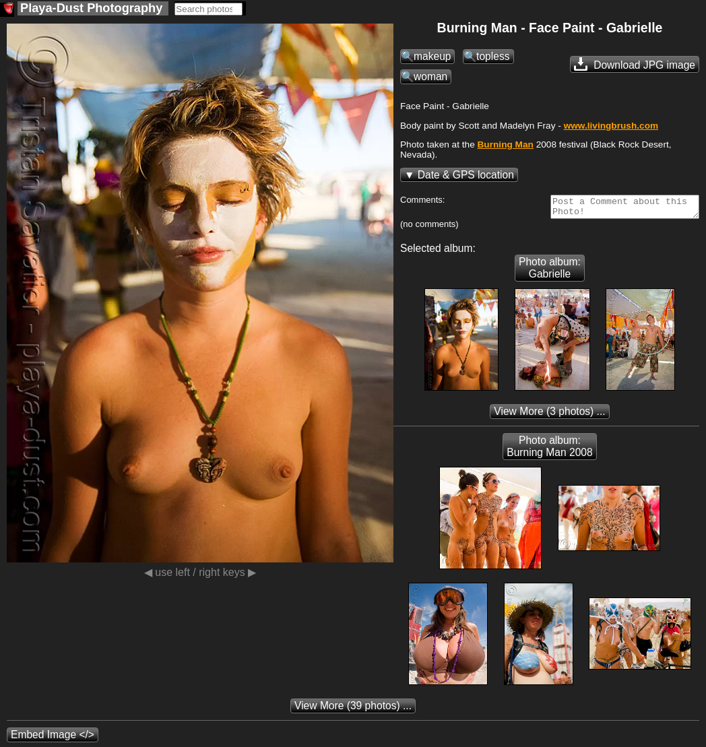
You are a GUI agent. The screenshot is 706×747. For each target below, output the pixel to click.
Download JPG (634, 64)
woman (430, 76)
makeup (432, 56)
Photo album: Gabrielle (550, 272)
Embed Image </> (52, 738)
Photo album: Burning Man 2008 (549, 450)
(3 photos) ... (549, 415)
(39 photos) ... (353, 709)
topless (492, 56)
